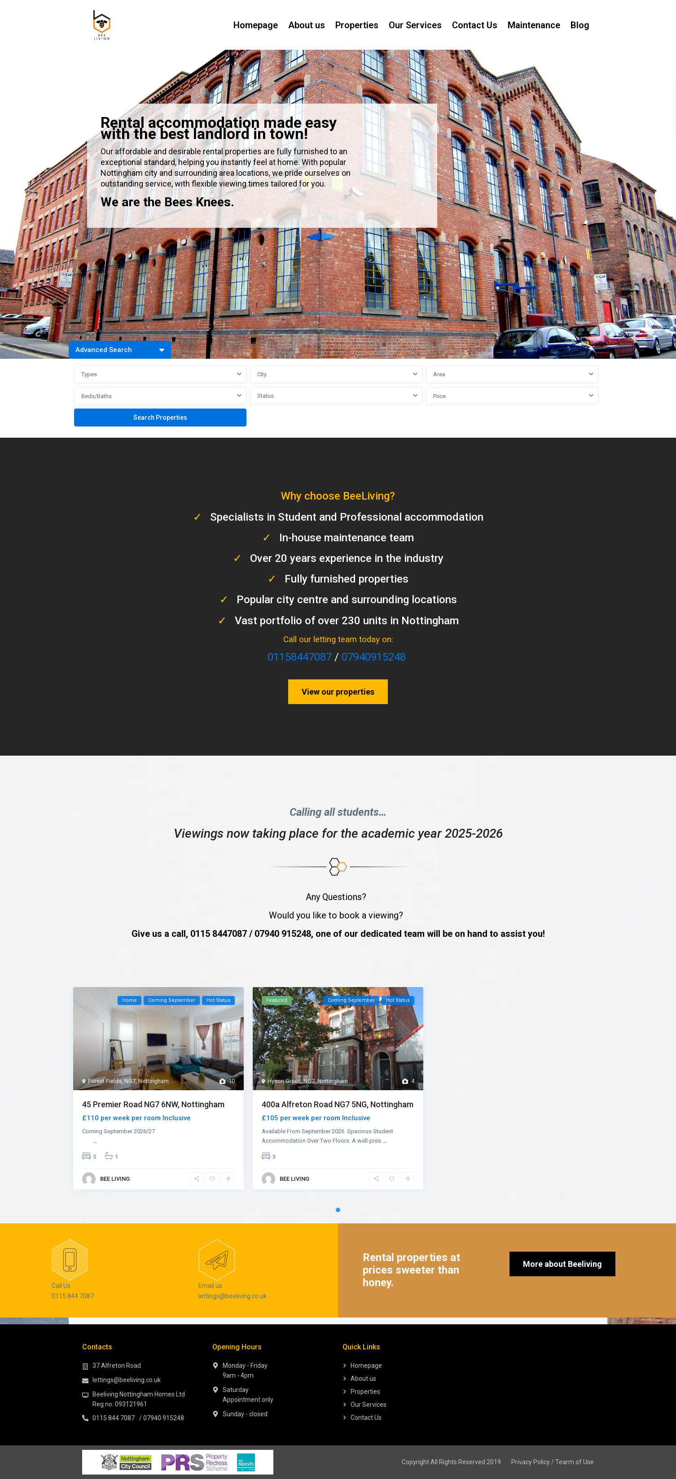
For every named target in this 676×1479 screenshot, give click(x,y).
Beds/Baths (96, 396)
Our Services (415, 25)
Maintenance (534, 25)
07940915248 (374, 657)
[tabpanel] (158, 1090)
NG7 (130, 1081)
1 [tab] (338, 1209)
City (262, 374)
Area (439, 374)
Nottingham (153, 1081)
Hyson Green (284, 1081)
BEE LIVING (115, 1178)
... (95, 1140)
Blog (580, 25)
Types (89, 374)
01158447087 (300, 657)
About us (306, 25)
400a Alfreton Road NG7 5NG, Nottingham (337, 1104)
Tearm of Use (574, 1462)
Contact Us (474, 25)
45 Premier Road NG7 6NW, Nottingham (153, 1104)
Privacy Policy (530, 1462)
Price (439, 396)
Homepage (255, 25)
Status (265, 395)
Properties (356, 25)
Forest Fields (105, 1081)
